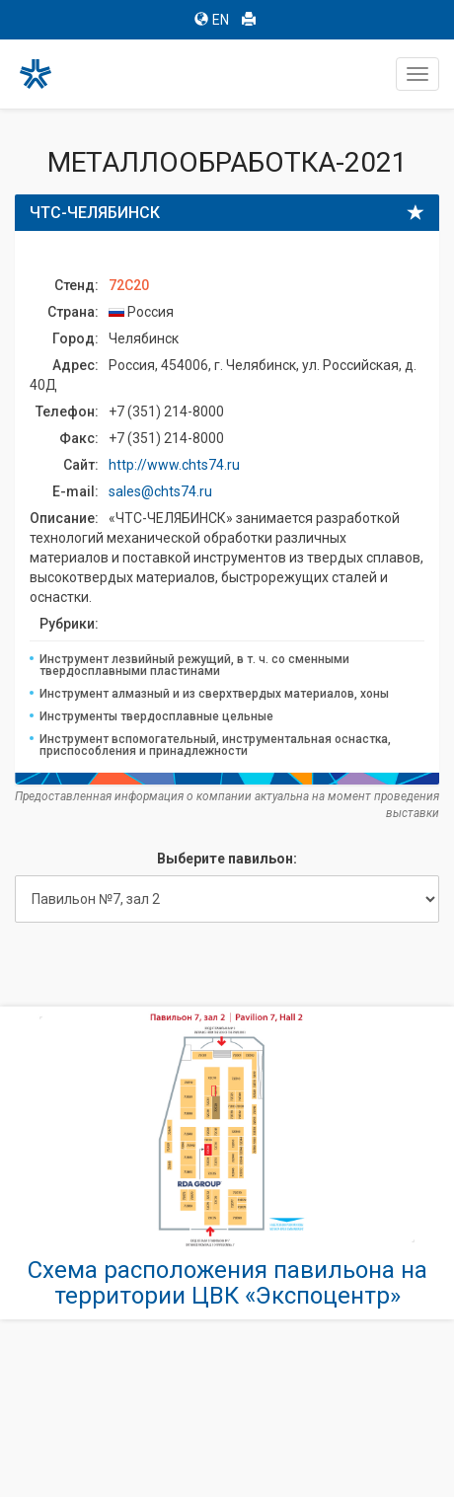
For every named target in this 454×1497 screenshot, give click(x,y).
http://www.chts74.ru (174, 465)
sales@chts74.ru (160, 491)
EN (211, 20)
